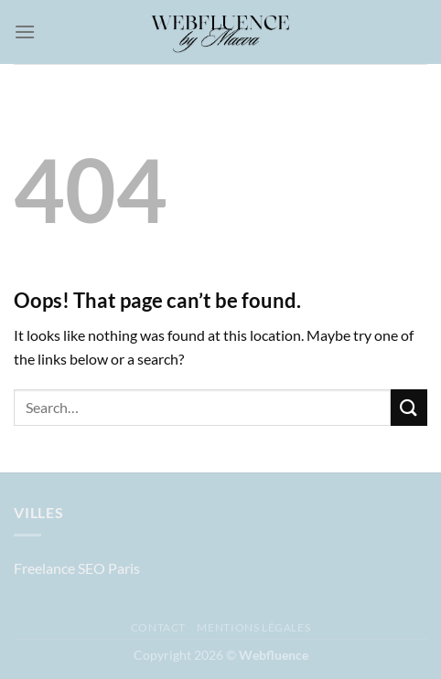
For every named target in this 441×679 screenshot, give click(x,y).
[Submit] (409, 407)
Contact (158, 627)
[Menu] (25, 31)
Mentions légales (253, 627)
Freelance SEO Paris (77, 568)
